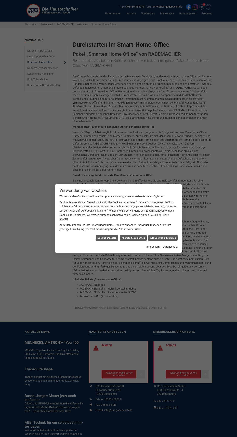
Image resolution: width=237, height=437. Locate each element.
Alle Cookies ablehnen (133, 199)
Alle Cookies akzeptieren (163, 199)
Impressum (153, 208)
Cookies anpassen (107, 199)
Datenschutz (170, 208)
